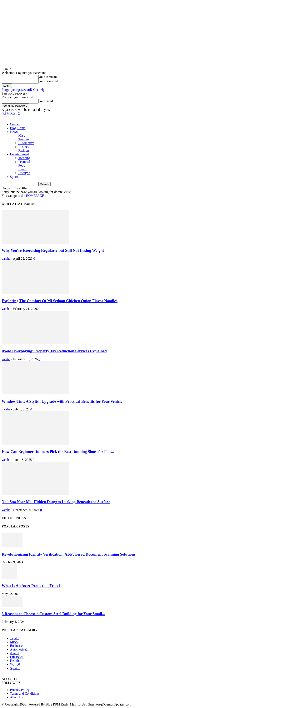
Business (24, 146)
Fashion (23, 150)
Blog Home (17, 128)
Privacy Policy (20, 690)
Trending (24, 139)
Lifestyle (24, 173)
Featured (24, 161)
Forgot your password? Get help (23, 89)
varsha (6, 258)
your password (48, 81)
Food (21, 165)
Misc (21, 135)
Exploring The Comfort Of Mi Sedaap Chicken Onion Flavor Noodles (60, 301)
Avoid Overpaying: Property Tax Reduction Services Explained (54, 351)
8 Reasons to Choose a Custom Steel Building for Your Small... (53, 614)
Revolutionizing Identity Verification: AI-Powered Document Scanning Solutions (68, 554)
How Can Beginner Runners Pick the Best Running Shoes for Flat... (58, 451)
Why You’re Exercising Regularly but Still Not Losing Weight (53, 250)
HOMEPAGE (35, 195)
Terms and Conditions (24, 693)
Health (22, 169)
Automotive (26, 143)
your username (48, 77)
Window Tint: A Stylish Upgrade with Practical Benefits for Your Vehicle (62, 401)
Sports (14, 176)
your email (46, 101)
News (14, 131)
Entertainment (19, 154)
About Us (16, 697)
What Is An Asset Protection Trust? (31, 585)
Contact (15, 124)
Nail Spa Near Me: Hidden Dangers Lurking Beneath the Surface (56, 502)
